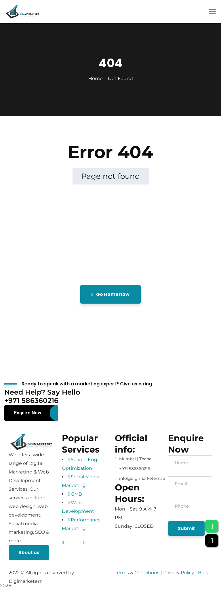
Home (95, 78)
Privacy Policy (179, 572)
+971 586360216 (134, 468)
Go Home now (111, 294)
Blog (203, 572)
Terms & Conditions (137, 572)
